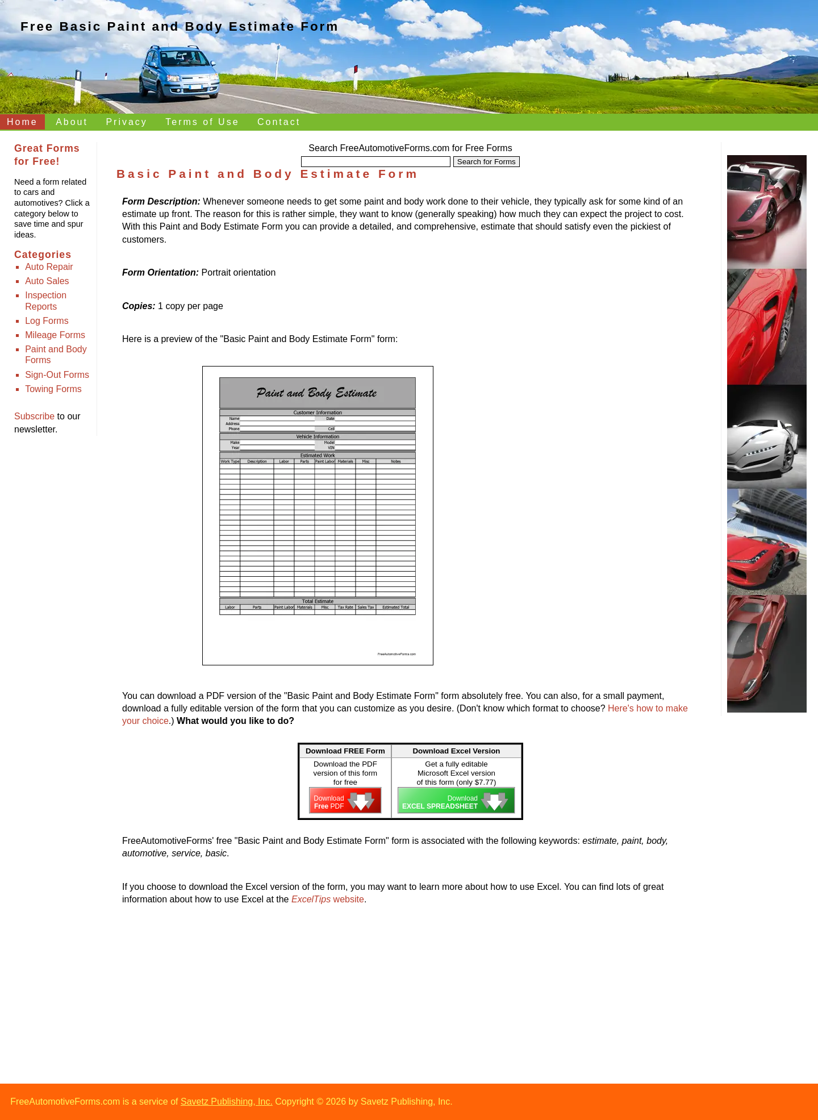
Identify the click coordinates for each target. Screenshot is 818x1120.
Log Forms (46, 321)
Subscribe (34, 416)
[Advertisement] (609, 406)
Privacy (126, 122)
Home (22, 122)
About (72, 122)
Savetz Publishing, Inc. (227, 1101)
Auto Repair (49, 267)
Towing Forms (53, 389)
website (327, 899)
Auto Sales (47, 281)
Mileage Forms (55, 335)
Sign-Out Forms (57, 375)
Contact (279, 122)
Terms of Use (202, 122)
